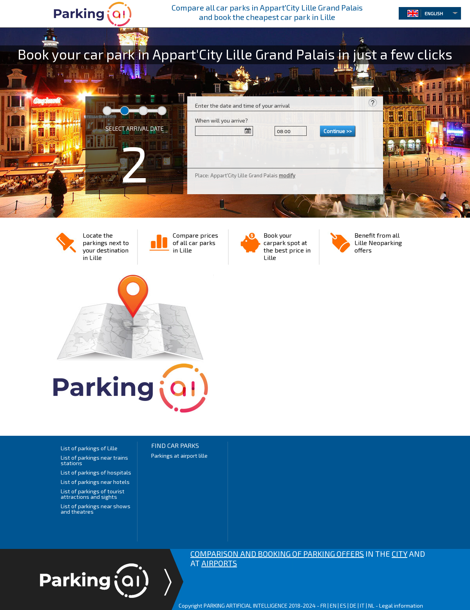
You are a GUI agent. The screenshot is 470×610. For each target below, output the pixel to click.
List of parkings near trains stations (94, 460)
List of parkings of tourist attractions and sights (93, 494)
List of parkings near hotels (95, 481)
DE (353, 605)
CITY (399, 553)
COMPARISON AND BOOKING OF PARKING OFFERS (277, 553)
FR (323, 605)
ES (343, 605)
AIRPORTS (219, 563)
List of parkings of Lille (89, 448)
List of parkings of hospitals (96, 472)
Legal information (401, 605)
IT (362, 605)
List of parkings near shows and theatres (95, 509)
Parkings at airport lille (179, 455)
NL (371, 605)
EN (333, 605)
